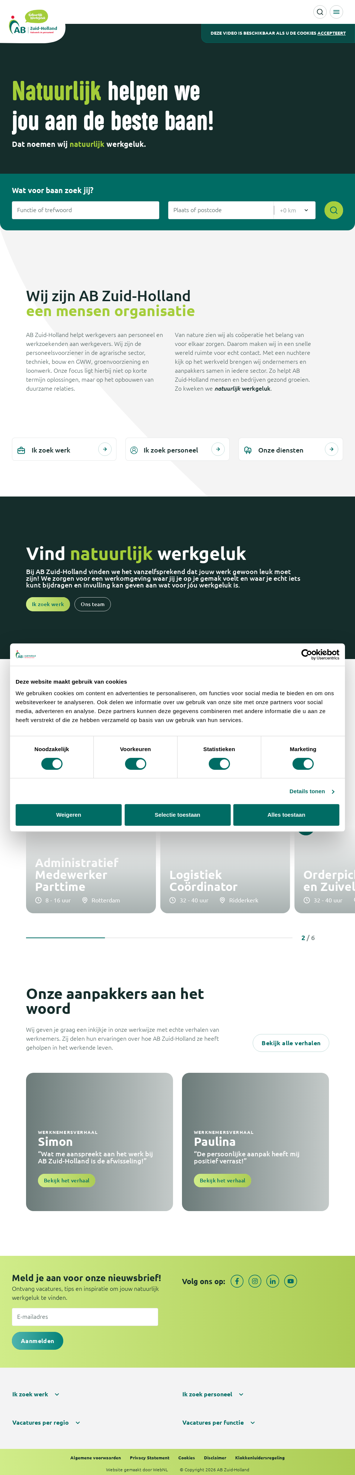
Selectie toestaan (178, 814)
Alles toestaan (287, 814)
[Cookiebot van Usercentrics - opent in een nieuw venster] (306, 654)
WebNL (160, 1465)
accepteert (331, 33)
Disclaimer (215, 1454)
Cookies (186, 1454)
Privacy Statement (149, 1454)
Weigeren (68, 814)
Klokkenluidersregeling (260, 1454)
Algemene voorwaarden (95, 1454)
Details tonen (307, 791)
